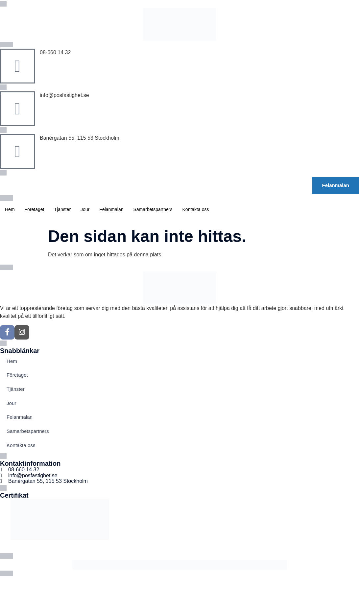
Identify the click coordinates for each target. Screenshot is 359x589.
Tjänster (62, 209)
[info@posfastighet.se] (17, 108)
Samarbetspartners (152, 209)
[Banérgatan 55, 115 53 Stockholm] (17, 151)
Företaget (34, 209)
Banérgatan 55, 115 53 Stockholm (79, 138)
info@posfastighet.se (64, 95)
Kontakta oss (195, 209)
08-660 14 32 (55, 52)
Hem (10, 209)
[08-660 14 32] (17, 66)
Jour (85, 209)
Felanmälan (111, 209)
